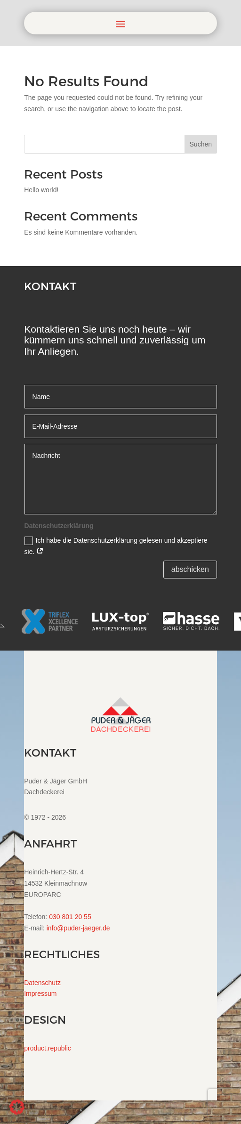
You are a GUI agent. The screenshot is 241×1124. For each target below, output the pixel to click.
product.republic (47, 1048)
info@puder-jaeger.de (78, 928)
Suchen (201, 144)
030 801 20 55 (70, 916)
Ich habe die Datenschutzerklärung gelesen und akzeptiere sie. (116, 546)
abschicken (190, 569)
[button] (17, 1107)
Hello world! (41, 190)
